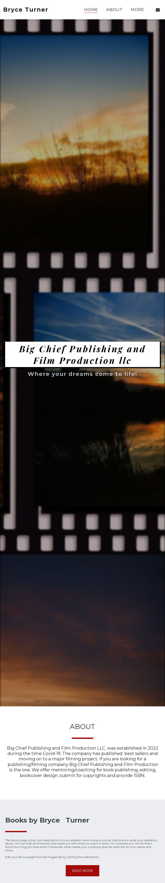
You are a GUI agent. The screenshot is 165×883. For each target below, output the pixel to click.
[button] (158, 10)
